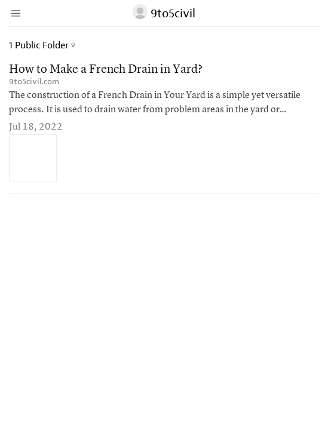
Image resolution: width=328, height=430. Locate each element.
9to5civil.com (34, 81)
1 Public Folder (42, 45)
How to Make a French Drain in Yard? (106, 70)
